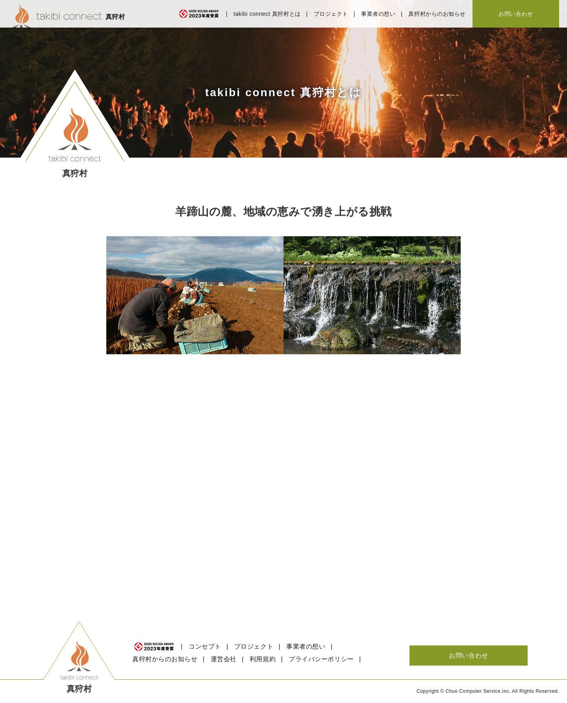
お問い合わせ (515, 14)
